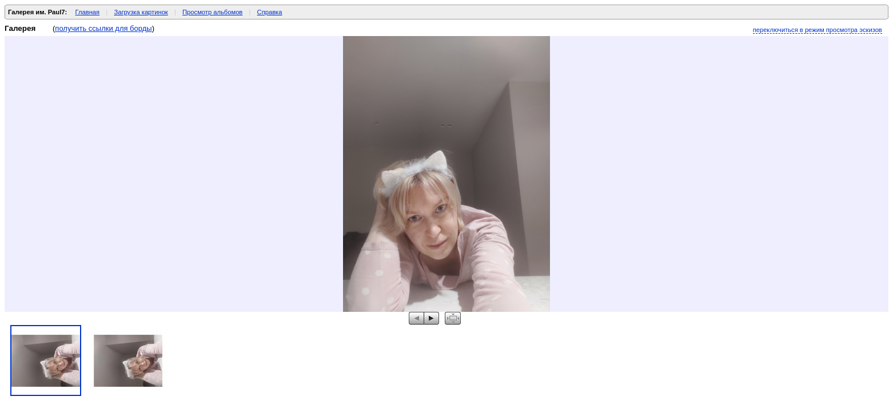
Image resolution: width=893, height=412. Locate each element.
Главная (87, 12)
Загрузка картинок (141, 12)
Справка (269, 12)
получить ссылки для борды (103, 28)
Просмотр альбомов (212, 12)
